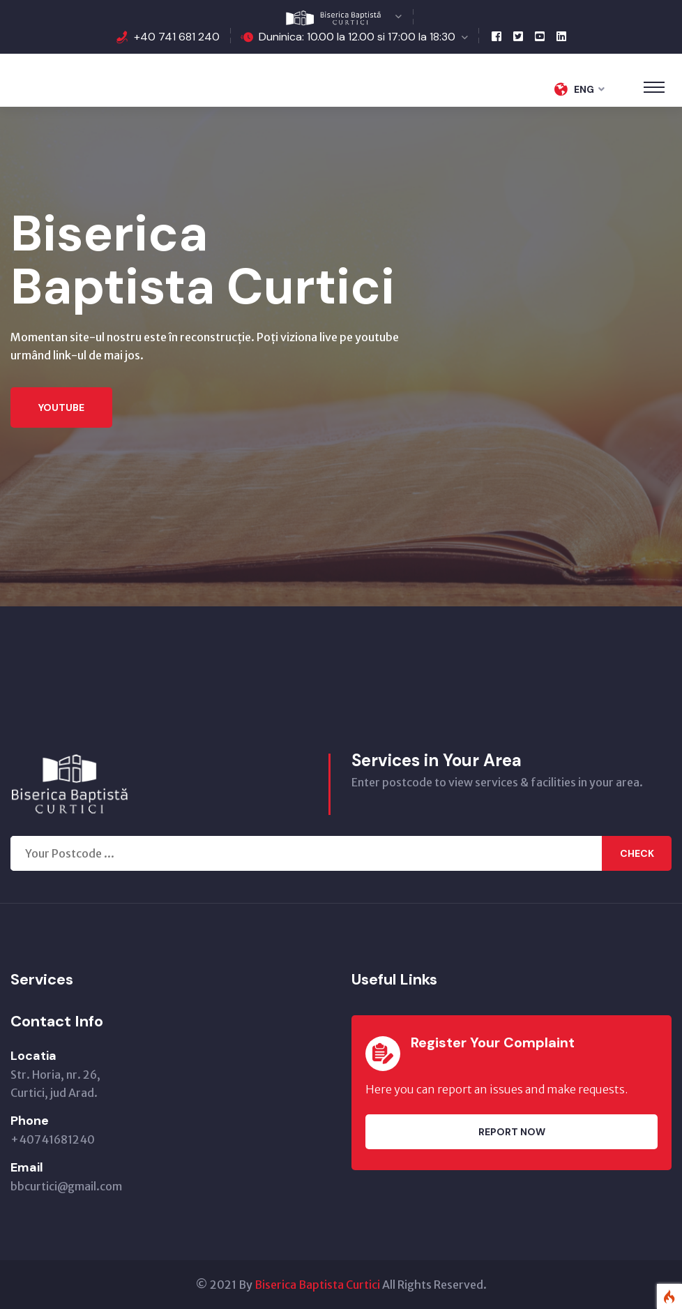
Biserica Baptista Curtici (317, 1285)
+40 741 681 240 (177, 36)
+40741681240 (52, 1139)
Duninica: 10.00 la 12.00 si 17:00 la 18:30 (357, 36)
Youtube (61, 407)
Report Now (511, 1131)
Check (637, 853)
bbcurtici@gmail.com (66, 1186)
